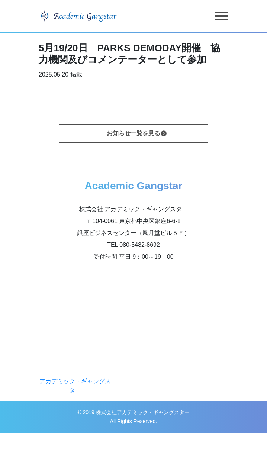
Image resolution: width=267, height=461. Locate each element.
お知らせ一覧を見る (133, 133)
